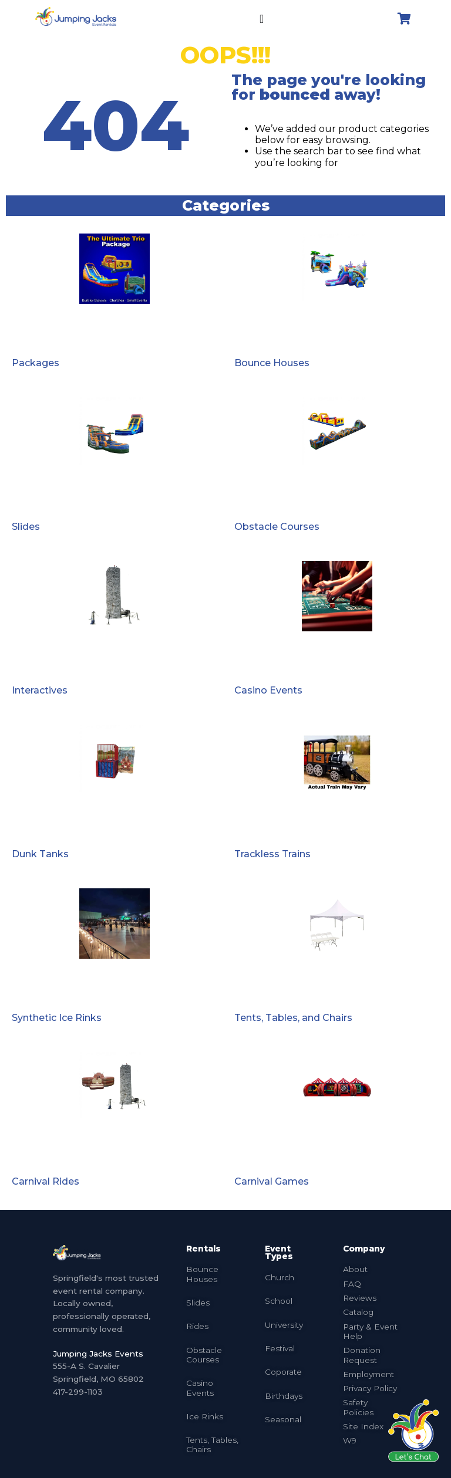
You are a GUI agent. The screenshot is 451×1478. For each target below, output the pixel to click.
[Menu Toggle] (262, 19)
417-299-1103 (78, 1391)
